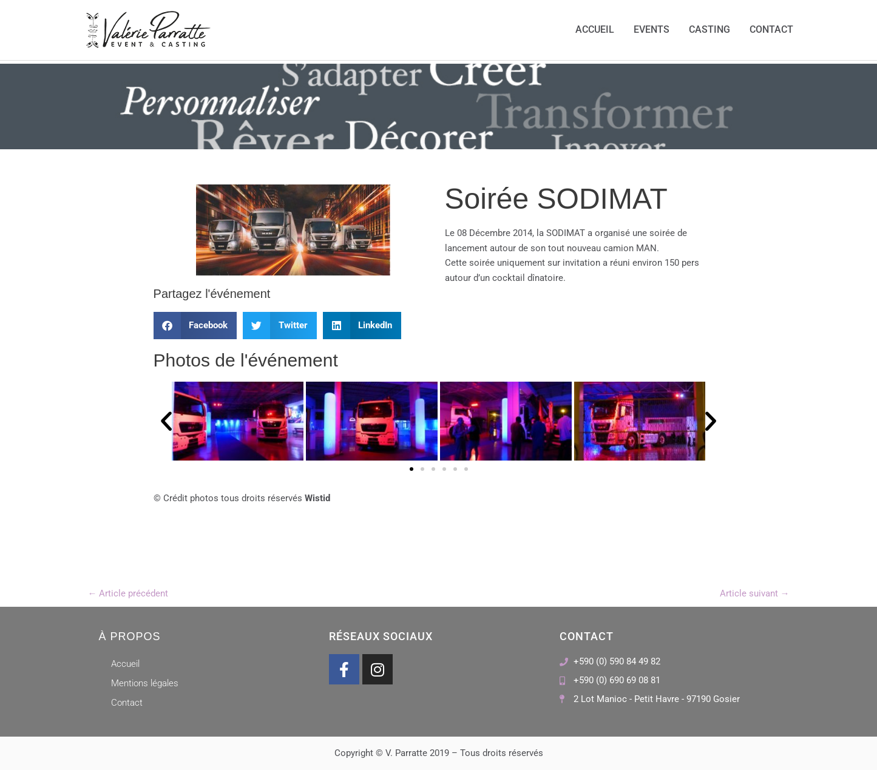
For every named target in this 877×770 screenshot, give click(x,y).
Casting (709, 30)
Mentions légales (144, 683)
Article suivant (755, 593)
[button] (195, 325)
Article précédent (128, 593)
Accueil (594, 30)
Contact (771, 30)
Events (651, 30)
